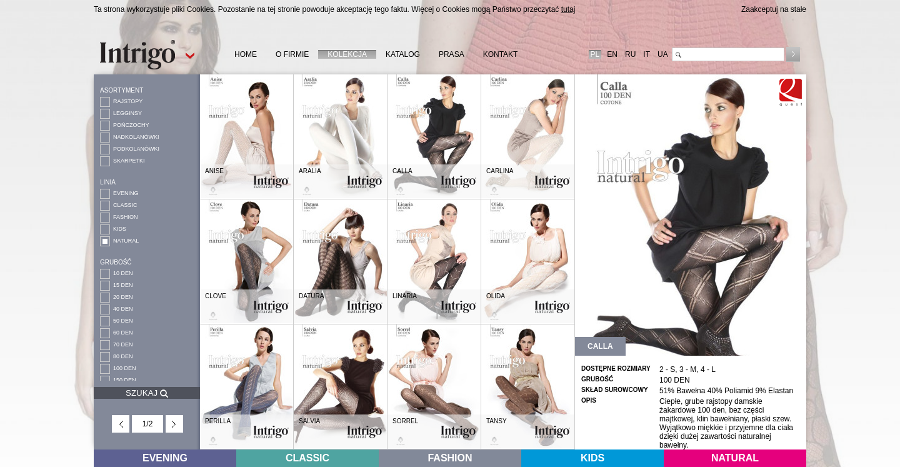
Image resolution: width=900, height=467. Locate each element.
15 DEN (123, 285)
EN (612, 54)
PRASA (451, 54)
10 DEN (123, 273)
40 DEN (123, 309)
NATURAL (126, 241)
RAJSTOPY (127, 101)
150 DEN (124, 380)
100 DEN (124, 368)
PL (595, 54)
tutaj (568, 9)
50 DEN (123, 321)
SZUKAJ (147, 393)
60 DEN (123, 332)
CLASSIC (125, 205)
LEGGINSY (127, 113)
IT (646, 54)
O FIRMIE (292, 54)
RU (630, 54)
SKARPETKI (129, 161)
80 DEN (123, 356)
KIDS (119, 229)
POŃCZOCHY (131, 125)
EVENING (126, 193)
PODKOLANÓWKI (136, 149)
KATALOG (403, 54)
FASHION (125, 217)
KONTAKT (500, 54)
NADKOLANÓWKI (136, 137)
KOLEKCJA (347, 54)
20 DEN (123, 297)
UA (663, 54)
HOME (245, 54)
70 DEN (123, 344)
